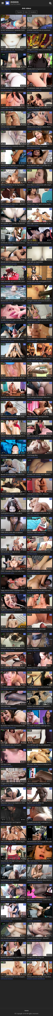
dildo (28, 129)
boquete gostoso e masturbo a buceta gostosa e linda (13, 146)
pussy (37, 206)
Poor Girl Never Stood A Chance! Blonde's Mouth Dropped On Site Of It (39, 378)
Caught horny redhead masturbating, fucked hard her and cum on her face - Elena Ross (13, 784)
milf (28, 71)
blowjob (32, 129)
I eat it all (29, 919)
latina (37, 32)
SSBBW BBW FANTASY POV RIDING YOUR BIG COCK (13, 107)
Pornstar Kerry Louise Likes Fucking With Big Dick (39, 687)
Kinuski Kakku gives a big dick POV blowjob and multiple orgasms (39, 359)
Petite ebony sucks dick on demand (12, 532)
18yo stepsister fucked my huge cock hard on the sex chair (13, 69)
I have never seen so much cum (36, 339)
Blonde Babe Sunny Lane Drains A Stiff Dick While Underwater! (13, 301)
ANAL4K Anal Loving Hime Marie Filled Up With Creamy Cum (39, 127)
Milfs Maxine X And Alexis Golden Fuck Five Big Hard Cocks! (39, 899)
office (12, 573)
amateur (9, 90)
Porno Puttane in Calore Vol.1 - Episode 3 (13, 204)
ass (11, 187)
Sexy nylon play (5, 706)
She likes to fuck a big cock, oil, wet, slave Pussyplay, (13, 378)
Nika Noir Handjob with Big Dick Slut (38, 416)
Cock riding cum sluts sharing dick (11, 745)
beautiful (38, 90)
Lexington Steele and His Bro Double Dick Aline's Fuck (39, 301)
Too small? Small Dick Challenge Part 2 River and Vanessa (39, 726)
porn (2, 129)
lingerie (13, 32)
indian (32, 51)
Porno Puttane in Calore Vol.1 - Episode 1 (13, 494)
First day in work (6, 764)
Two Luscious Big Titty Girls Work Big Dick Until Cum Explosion (13, 841)
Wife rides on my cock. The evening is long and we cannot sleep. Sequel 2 (13, 50)
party (8, 283)
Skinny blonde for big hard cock (10, 552)
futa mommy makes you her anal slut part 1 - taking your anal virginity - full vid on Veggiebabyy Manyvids (13, 629)
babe (13, 438)
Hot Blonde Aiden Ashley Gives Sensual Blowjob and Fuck (13, 243)
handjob (32, 206)
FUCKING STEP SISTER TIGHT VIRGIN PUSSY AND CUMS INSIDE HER (39, 474)
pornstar (35, 71)
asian (12, 650)
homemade (7, 32)
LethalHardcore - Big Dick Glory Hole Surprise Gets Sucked (39, 880)
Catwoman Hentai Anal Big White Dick (38, 784)
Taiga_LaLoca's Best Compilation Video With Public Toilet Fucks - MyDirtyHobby (13, 590)
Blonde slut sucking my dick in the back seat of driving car (13, 474)
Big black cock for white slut (35, 803)
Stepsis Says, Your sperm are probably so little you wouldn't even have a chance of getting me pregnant (39, 204)
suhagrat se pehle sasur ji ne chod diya (39, 50)
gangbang (4, 283)
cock (31, 71)
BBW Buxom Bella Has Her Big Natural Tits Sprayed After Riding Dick (13, 185)
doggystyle (30, 592)
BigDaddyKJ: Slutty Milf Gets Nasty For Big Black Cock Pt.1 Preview (39, 107)
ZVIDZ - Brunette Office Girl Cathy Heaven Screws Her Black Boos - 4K (13, 571)
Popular (19, 12)
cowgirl (6, 51)
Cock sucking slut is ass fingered (11, 822)
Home (27, 1011)
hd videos (4, 457)
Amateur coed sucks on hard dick (37, 668)
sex (10, 71)
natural (35, 708)
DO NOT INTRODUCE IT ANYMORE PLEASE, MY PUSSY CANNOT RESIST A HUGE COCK (13, 30)
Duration (33, 12)
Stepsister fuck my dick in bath (36, 629)
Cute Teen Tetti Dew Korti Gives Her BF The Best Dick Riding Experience (39, 513)
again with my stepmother (35, 262)
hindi (35, 51)
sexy (5, 90)
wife (2, 51)
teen (2, 32)
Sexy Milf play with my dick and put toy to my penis (39, 745)
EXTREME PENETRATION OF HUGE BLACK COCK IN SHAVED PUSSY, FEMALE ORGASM (39, 30)
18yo (6, 71)
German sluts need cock (8, 127)
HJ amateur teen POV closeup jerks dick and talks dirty (13, 726)
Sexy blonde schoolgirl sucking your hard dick (13, 861)
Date (26, 12)
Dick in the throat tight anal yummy (11, 359)
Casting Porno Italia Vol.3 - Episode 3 (38, 938)
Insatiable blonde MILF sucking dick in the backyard (39, 822)
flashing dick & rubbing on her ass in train (13, 165)
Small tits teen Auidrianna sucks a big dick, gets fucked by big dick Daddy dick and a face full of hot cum (13, 397)
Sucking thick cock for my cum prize (11, 513)
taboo (29, 225)
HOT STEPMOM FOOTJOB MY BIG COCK (38, 552)
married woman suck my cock (10, 880)
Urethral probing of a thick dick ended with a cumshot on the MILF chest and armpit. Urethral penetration (13, 339)
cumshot (34, 978)
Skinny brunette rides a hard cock (11, 919)
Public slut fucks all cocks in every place (13, 281)
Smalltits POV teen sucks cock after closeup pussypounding (13, 320)
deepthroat (41, 978)
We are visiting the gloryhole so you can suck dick (39, 436)
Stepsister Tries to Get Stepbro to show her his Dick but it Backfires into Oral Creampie (13, 803)
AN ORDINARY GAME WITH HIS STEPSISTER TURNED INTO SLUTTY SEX (39, 88)
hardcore (40, 380)
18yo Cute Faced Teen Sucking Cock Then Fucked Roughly (39, 861)
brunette (40, 167)
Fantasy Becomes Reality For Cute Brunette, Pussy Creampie (39, 977)
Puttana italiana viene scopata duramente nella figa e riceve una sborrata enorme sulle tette (39, 571)
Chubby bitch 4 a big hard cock (36, 69)
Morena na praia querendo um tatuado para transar (13, 899)
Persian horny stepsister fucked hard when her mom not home (13, 88)
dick (8, 129)
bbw (31, 554)
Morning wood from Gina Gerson (37, 146)
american (38, 129)
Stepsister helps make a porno (36, 532)
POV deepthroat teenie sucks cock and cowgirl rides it (13, 687)
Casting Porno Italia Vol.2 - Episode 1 (38, 494)
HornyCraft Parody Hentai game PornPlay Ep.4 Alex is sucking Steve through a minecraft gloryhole (39, 281)
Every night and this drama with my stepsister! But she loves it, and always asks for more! (39, 223)
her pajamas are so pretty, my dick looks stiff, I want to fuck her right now (13, 223)
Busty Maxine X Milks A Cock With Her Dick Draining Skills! (39, 165)
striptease (9, 167)
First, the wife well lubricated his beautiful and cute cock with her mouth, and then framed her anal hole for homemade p (13, 938)
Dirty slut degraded (33, 648)
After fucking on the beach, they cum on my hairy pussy (39, 397)
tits (37, 689)
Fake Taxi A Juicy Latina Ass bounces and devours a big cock (39, 243)
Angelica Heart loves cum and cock (11, 610)
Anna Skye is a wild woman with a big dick (39, 185)
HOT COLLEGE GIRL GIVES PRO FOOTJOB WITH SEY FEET (13, 668)
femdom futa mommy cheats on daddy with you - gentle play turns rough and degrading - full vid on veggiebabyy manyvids (13, 416)
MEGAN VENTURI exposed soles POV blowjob (13, 262)
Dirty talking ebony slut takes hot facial (39, 590)
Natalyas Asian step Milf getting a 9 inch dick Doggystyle (13, 648)
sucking (32, 148)
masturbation (10, 592)
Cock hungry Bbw (32, 455)
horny (33, 225)
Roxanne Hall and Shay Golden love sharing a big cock (13, 957)
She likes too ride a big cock (35, 957)
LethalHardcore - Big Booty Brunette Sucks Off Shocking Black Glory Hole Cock (39, 320)
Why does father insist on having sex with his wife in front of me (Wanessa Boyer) (39, 764)
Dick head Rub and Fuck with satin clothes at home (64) (13, 455)
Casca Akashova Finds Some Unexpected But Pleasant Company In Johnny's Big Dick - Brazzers (13, 977)
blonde (29, 380)
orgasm (32, 32)
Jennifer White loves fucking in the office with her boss (39, 610)
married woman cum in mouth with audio (39, 841)
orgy (12, 283)
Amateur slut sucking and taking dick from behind (39, 706)
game (39, 283)
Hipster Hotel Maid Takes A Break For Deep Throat (13, 436)
